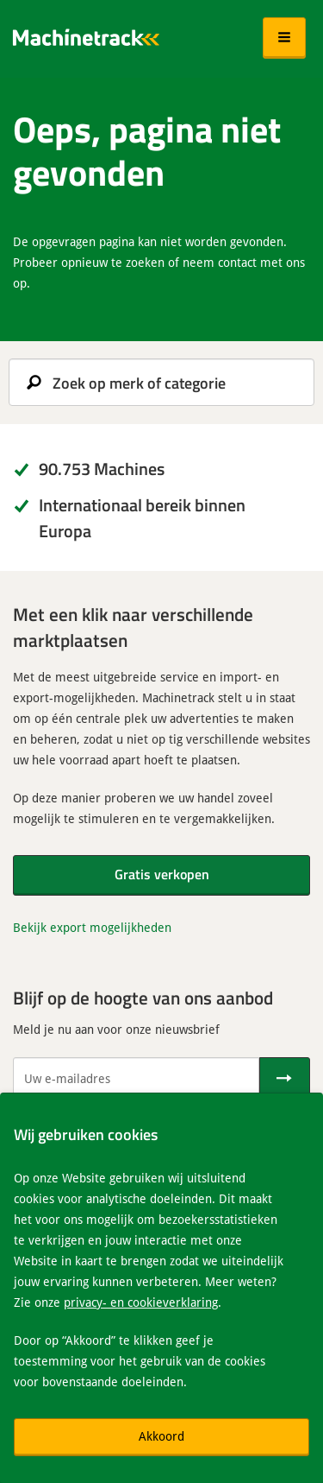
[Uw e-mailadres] (136, 1078)
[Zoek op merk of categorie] (161, 382)
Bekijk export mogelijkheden (92, 927)
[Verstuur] (284, 1078)
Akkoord (161, 1436)
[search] (161, 382)
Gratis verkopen (162, 874)
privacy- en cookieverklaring (141, 1302)
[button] (284, 38)
